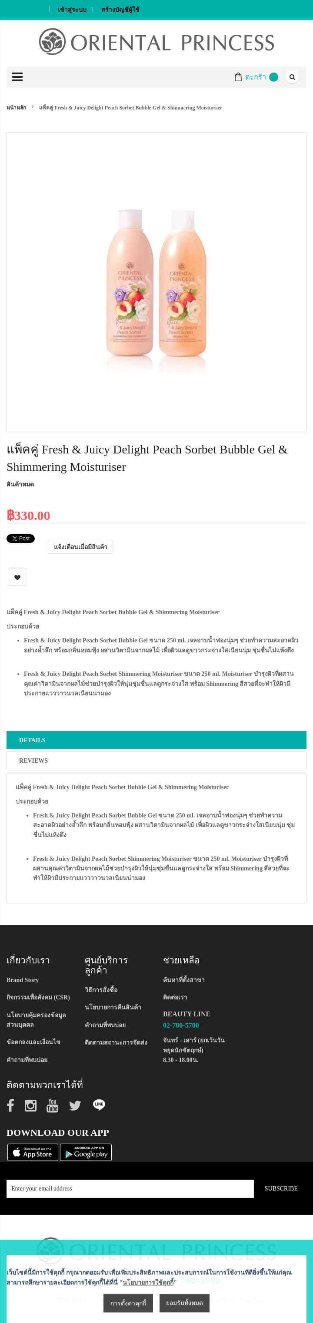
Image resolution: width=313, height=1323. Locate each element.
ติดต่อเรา (175, 997)
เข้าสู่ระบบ (72, 10)
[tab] (156, 740)
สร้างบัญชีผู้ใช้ (120, 10)
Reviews (33, 760)
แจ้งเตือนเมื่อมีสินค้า (80, 546)
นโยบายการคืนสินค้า (113, 1007)
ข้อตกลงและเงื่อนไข (33, 1042)
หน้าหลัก (16, 108)
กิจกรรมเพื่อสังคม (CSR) (38, 997)
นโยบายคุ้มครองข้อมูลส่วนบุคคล (36, 1020)
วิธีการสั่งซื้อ (101, 990)
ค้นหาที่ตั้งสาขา (184, 980)
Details (32, 740)
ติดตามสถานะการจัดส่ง (116, 1042)
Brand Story (23, 980)
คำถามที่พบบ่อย (27, 1060)
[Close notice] (293, 1315)
